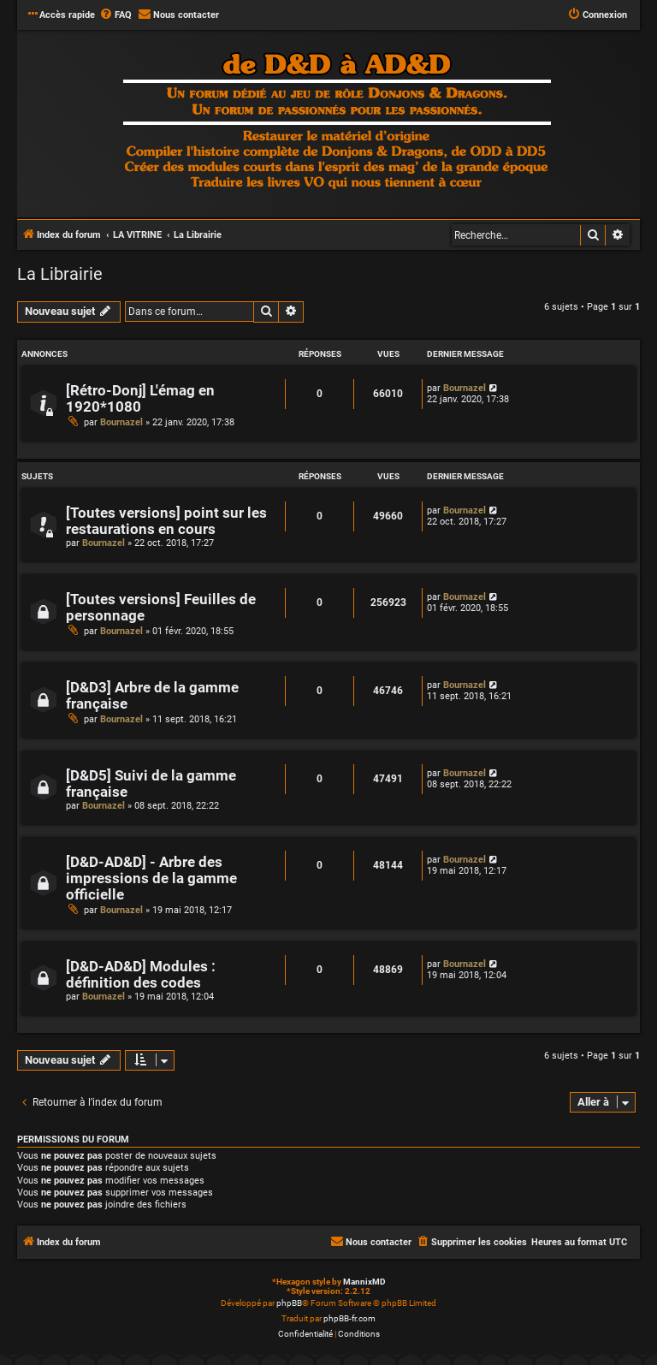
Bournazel (121, 422)
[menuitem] (115, 15)
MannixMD (364, 1281)
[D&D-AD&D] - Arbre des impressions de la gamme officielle (151, 878)
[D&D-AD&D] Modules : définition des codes (141, 974)
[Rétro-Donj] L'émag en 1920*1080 (140, 399)
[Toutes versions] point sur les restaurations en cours (166, 521)
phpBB (289, 1303)
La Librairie (60, 274)
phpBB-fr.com (349, 1318)
